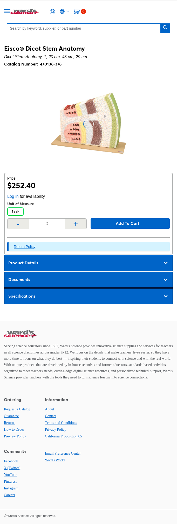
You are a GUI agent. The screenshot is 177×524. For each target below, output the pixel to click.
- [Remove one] (18, 223)
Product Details (87, 263)
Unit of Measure (20, 203)
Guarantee (11, 416)
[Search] (85, 28)
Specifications (87, 296)
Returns (9, 423)
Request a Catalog (17, 409)
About (49, 409)
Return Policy (24, 247)
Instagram (11, 488)
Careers (9, 495)
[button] (52, 11)
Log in (13, 196)
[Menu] (7, 11)
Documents (87, 280)
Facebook (11, 461)
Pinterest (10, 481)
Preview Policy (15, 436)
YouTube (10, 475)
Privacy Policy (55, 429)
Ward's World (55, 460)
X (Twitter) (12, 468)
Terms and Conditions (61, 423)
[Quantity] (47, 224)
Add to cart (127, 223)
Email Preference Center (63, 453)
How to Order (14, 429)
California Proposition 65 (63, 436)
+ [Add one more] (75, 223)
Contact (50, 416)
